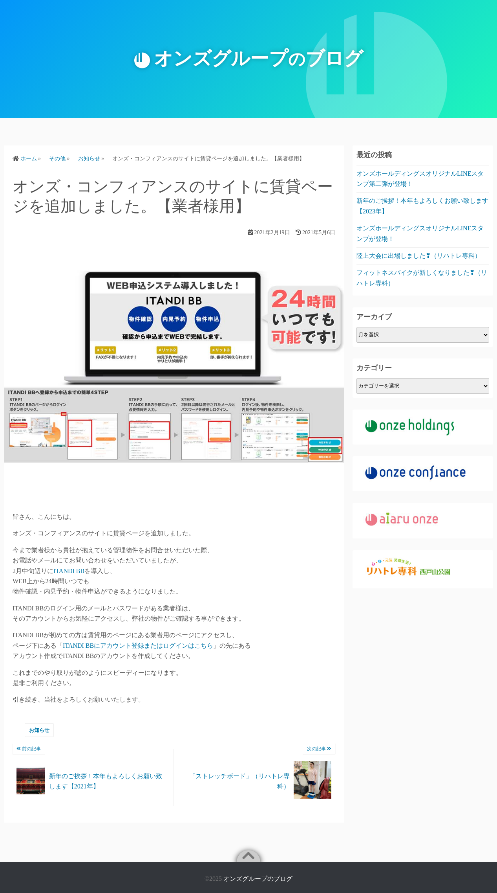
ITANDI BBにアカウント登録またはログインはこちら (138, 645)
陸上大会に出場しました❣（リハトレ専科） (418, 255)
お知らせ (39, 730)
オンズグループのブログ (257, 878)
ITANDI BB (68, 571)
